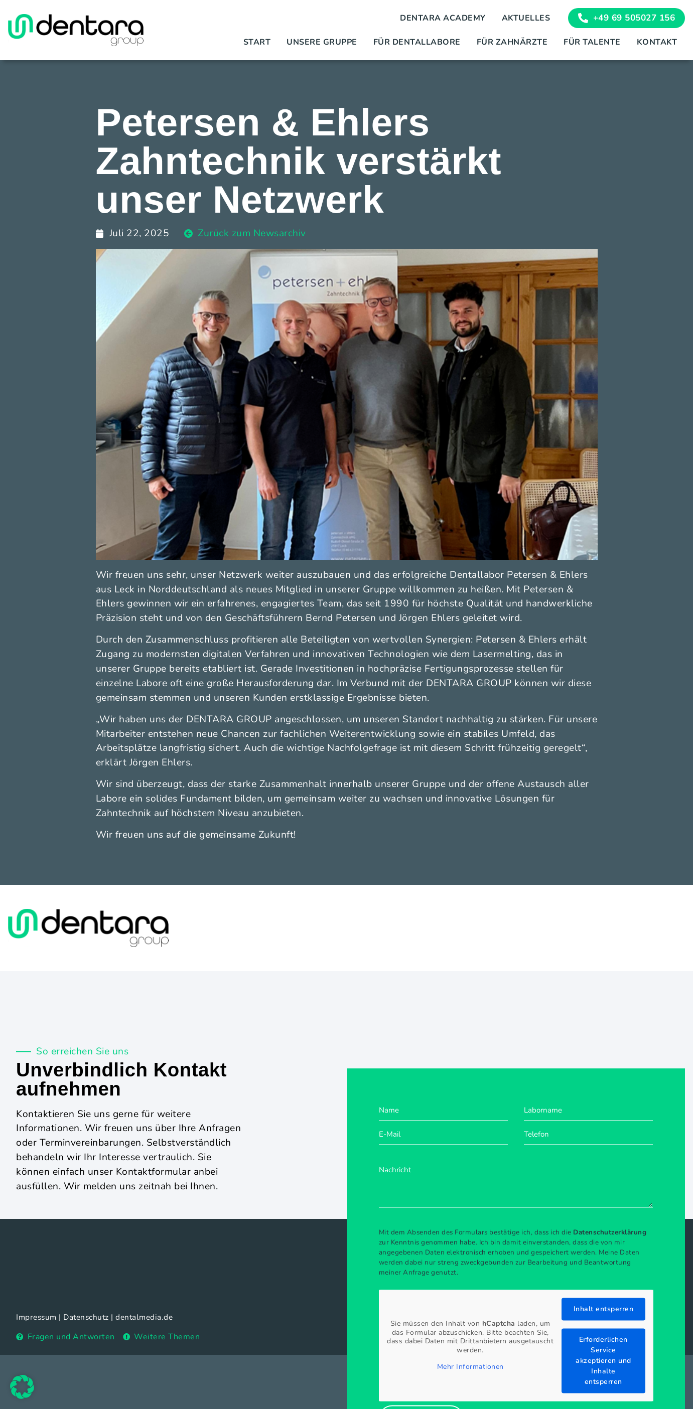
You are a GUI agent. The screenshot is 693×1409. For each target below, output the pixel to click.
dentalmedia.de (144, 1317)
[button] (22, 1387)
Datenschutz (86, 1317)
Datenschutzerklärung (609, 1329)
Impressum (36, 1317)
